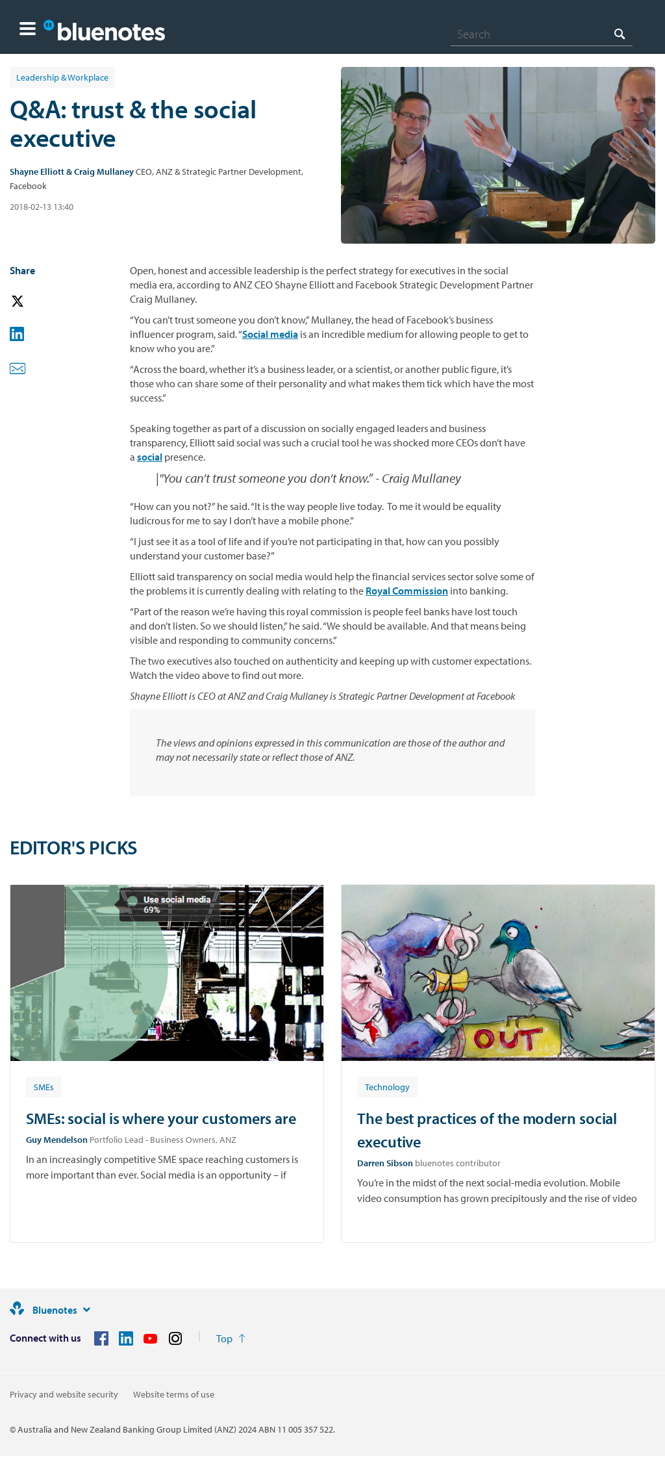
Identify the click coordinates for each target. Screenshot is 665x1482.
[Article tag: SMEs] (44, 1086)
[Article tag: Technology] (387, 1086)
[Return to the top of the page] (230, 1338)
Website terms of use (173, 1394)
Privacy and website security (64, 1394)
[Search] (542, 33)
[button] (27, 30)
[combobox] (542, 33)
